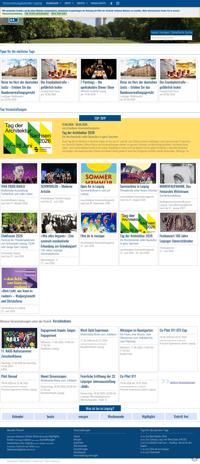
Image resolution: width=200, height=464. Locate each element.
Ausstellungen (47, 439)
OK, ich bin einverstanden (36, 13)
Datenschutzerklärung (12, 13)
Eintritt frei (31, 450)
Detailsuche (80, 452)
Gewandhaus (13, 443)
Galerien (27, 439)
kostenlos (78, 442)
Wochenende (11, 447)
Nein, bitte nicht (59, 13)
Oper (26, 447)
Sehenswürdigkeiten (17, 449)
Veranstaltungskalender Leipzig (22, 3)
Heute (32, 446)
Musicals (43, 436)
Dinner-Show (32, 436)
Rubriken (52, 3)
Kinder (10, 439)
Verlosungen (50, 443)
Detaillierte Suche (181, 32)
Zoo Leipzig (26, 443)
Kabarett (37, 446)
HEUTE (81, 3)
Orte (68, 3)
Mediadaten (12, 461)
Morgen (42, 443)
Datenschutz (25, 461)
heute (154, 32)
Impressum (38, 461)
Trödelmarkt (20, 446)
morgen (164, 32)
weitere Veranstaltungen (178, 382)
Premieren (36, 443)
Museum (20, 436)
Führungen (18, 440)
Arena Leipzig (35, 440)
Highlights (98, 3)
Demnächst (11, 437)
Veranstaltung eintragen (86, 455)
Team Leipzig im (52, 461)
